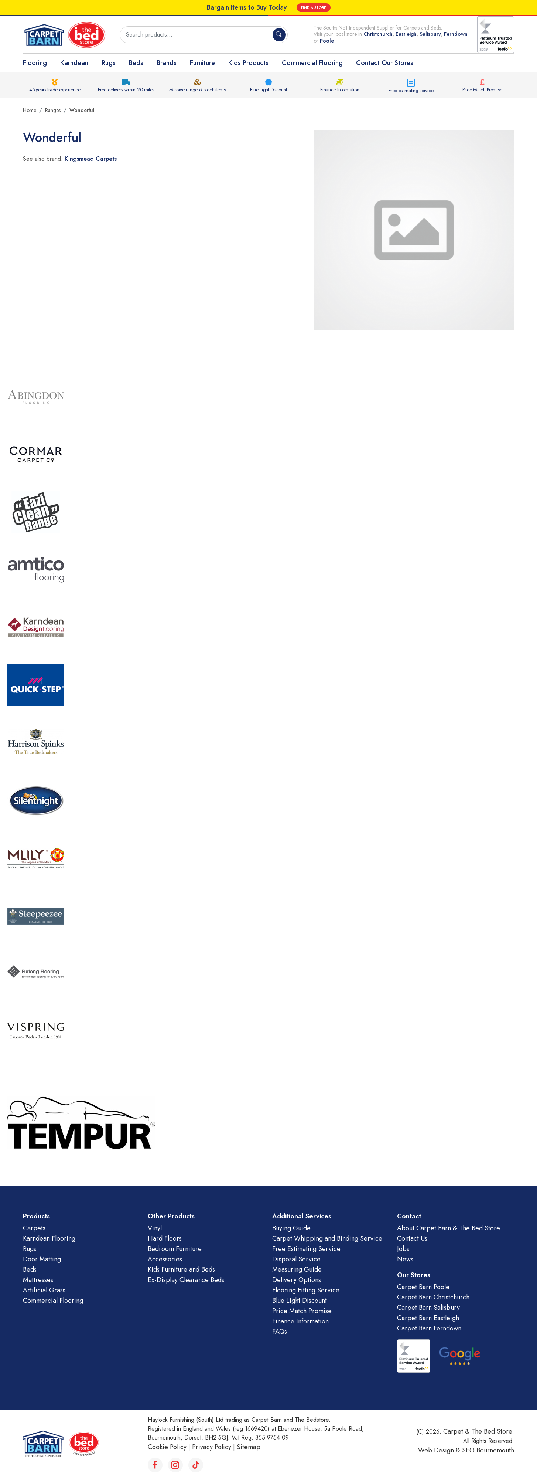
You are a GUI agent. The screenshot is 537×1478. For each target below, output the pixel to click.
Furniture (202, 63)
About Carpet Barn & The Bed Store (448, 1228)
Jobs (403, 1249)
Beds (136, 63)
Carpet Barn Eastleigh (428, 1318)
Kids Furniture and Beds (181, 1269)
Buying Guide (291, 1228)
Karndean (74, 63)
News (405, 1259)
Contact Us (412, 1238)
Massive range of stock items (197, 89)
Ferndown (456, 34)
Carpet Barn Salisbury (428, 1307)
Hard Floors (165, 1238)
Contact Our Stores (384, 63)
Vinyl (155, 1228)
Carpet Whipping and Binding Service (327, 1238)
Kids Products (248, 63)
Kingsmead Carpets (91, 159)
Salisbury (430, 34)
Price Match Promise (482, 89)
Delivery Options (296, 1280)
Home (29, 110)
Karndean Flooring (49, 1238)
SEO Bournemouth (488, 1450)
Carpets (34, 1228)
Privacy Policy (211, 1447)
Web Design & (440, 1450)
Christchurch (378, 34)
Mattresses (38, 1280)
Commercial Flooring (312, 63)
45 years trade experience (55, 89)
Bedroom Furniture (175, 1249)
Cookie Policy (167, 1447)
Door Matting (42, 1259)
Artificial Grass (44, 1290)
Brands (167, 63)
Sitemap (248, 1447)
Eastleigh (406, 34)
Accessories (165, 1259)
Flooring (35, 63)
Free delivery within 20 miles (126, 89)
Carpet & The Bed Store (477, 1431)
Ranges (53, 110)
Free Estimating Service (306, 1249)
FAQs (279, 1331)
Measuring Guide (297, 1269)
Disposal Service (296, 1259)
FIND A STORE (313, 7)
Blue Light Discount (268, 89)
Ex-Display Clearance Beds (186, 1280)
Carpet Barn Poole (423, 1287)
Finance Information (339, 89)
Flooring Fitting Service (305, 1290)
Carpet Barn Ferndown (429, 1328)
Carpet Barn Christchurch (433, 1297)
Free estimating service (411, 90)
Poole (327, 40)
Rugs (109, 63)
